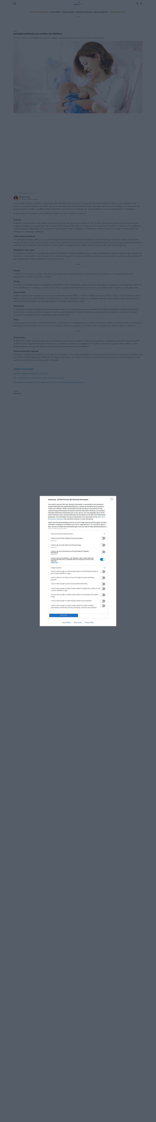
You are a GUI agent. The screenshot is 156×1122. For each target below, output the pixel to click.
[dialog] (78, 561)
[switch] (102, 538)
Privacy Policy (89, 622)
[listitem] (78, 534)
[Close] (112, 500)
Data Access (78, 622)
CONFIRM (63, 615)
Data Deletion (66, 622)
